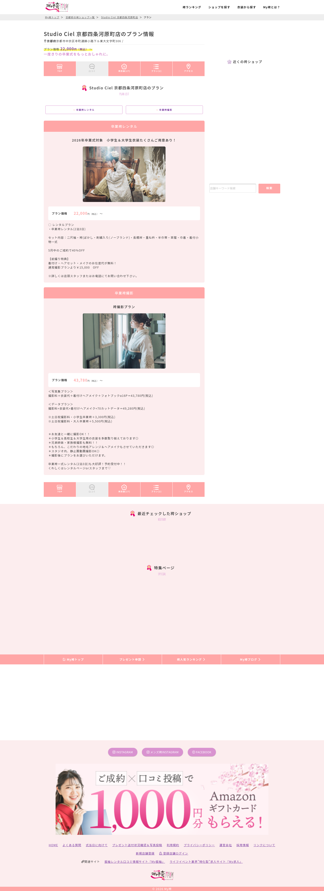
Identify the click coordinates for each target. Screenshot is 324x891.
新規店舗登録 (145, 853)
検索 (269, 188)
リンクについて (264, 845)
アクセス (188, 67)
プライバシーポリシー (199, 845)
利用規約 (173, 845)
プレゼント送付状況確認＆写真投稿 (137, 845)
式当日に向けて (97, 845)
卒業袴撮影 (164, 109)
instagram (123, 752)
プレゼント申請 (132, 659)
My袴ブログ (250, 659)
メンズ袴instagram (163, 752)
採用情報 (242, 845)
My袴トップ (73, 659)
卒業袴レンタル (84, 109)
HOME (53, 845)
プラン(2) (156, 67)
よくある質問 (72, 845)
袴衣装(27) (124, 67)
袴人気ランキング (191, 659)
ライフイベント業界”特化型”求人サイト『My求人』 (206, 861)
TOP (60, 67)
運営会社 (225, 845)
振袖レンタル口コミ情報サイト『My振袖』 (135, 861)
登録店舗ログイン (173, 853)
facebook (201, 752)
